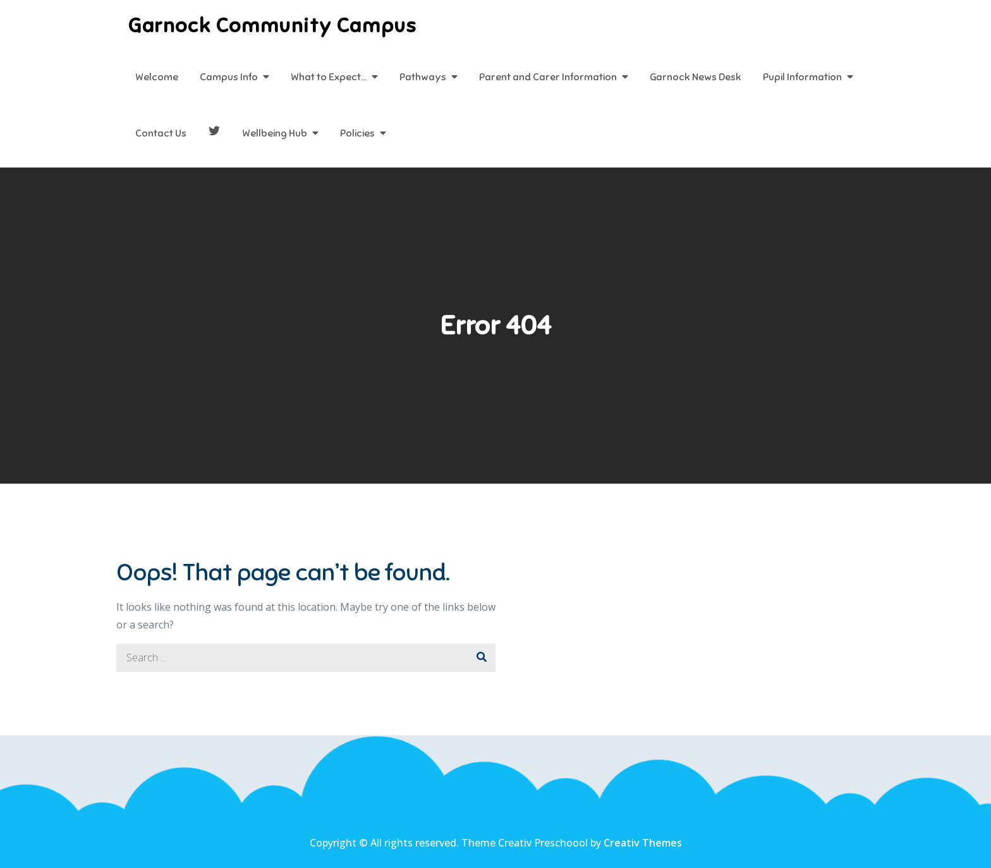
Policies (357, 133)
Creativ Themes (643, 843)
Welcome (156, 77)
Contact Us (160, 133)
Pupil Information (802, 77)
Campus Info (229, 77)
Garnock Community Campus (272, 25)
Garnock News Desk (695, 77)
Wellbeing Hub (274, 133)
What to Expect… (329, 77)
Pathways (422, 77)
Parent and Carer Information (548, 77)
